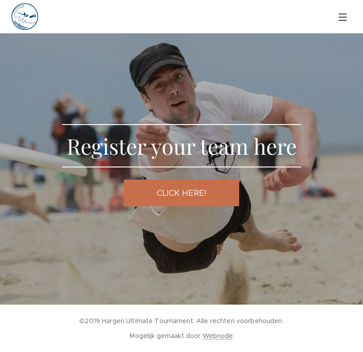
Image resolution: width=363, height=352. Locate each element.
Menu (343, 17)
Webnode (218, 336)
